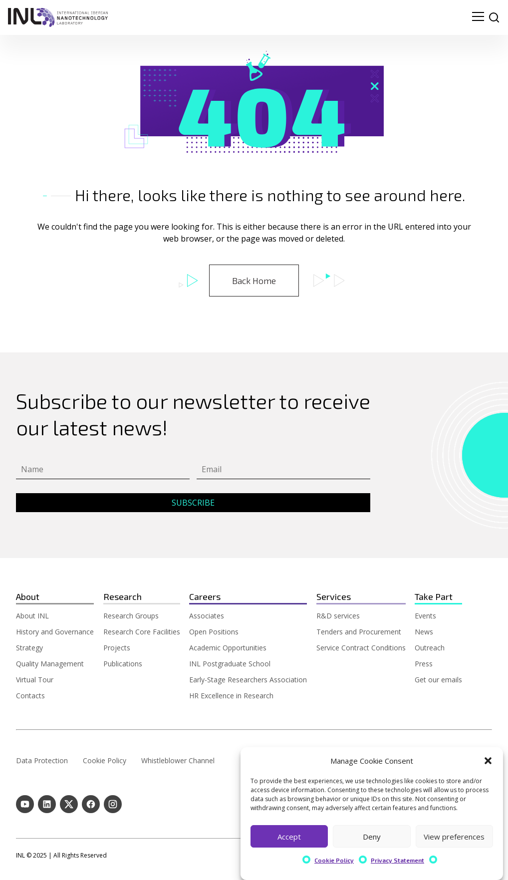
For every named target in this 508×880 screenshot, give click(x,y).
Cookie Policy (334, 860)
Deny (372, 837)
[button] (488, 761)
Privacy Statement (397, 860)
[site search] (494, 17)
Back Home (254, 280)
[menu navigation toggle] (478, 17)
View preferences (454, 837)
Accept (289, 837)
